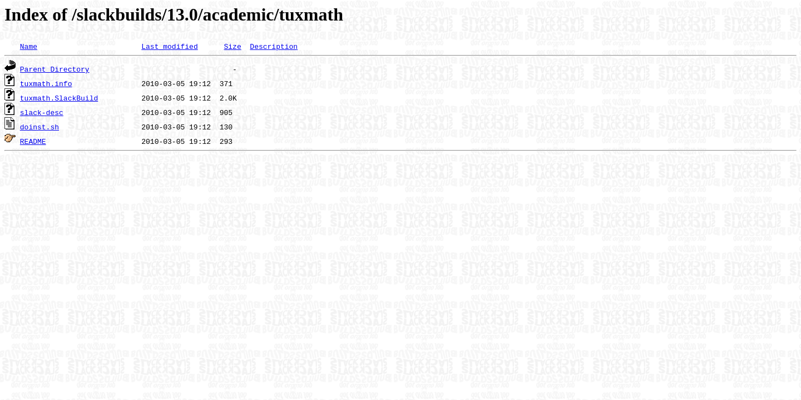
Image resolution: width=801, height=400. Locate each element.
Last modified (169, 46)
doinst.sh (39, 127)
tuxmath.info (46, 83)
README (33, 141)
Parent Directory (55, 69)
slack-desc (41, 112)
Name (28, 46)
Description (274, 46)
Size (232, 46)
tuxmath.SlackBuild (59, 98)
